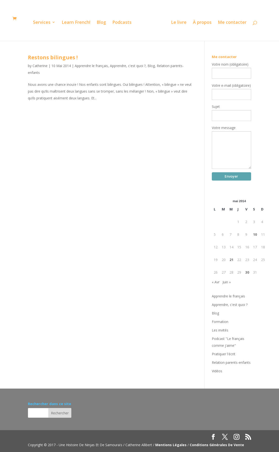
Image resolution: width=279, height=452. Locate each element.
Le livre (179, 22)
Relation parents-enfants (231, 362)
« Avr (216, 282)
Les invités (220, 330)
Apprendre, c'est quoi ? (128, 65)
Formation (220, 321)
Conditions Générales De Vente (217, 445)
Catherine (40, 65)
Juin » (226, 282)
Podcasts (121, 22)
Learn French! (76, 22)
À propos (202, 22)
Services (41, 22)
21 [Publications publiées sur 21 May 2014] (231, 259)
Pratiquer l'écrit (223, 354)
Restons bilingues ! (53, 57)
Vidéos (217, 371)
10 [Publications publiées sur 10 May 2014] (255, 234)
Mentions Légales (171, 445)
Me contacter (232, 22)
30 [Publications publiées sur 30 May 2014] (247, 272)
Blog (101, 22)
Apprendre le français (91, 65)
